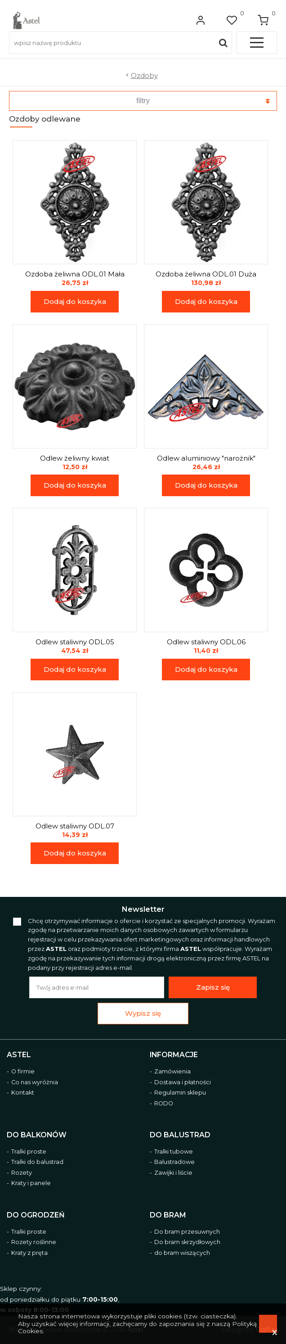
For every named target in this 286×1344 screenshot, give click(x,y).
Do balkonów (37, 1135)
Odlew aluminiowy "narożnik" (206, 458)
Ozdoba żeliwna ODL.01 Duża (206, 274)
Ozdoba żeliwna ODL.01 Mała (75, 274)
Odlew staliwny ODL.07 (75, 826)
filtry (142, 100)
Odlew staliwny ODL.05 (75, 642)
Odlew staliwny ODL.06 (206, 642)
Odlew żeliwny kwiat (74, 458)
